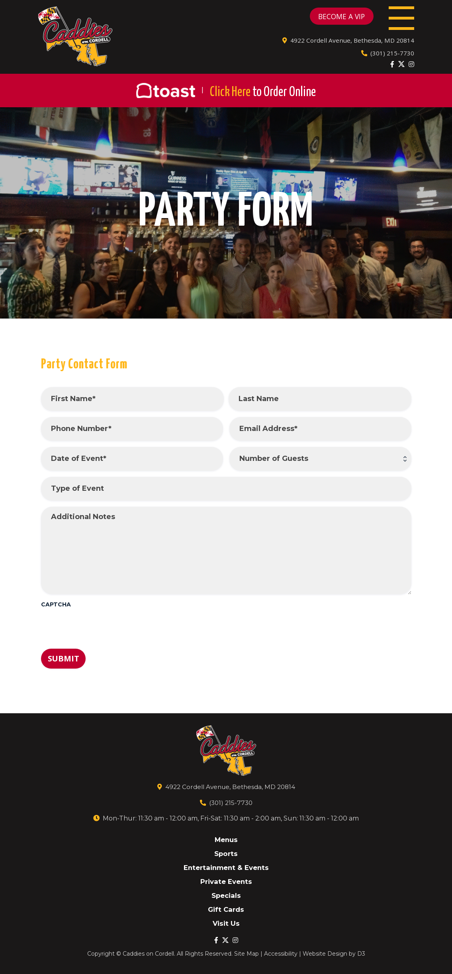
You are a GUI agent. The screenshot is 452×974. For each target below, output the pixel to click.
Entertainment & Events (226, 867)
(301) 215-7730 (387, 57)
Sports (226, 852)
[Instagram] (411, 68)
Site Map (246, 953)
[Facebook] (392, 68)
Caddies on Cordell (148, 953)
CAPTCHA (56, 609)
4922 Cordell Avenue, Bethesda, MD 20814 (347, 44)
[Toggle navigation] (398, 18)
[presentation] (101, 631)
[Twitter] (401, 68)
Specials (226, 895)
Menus (226, 838)
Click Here (263, 96)
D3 (361, 953)
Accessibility (280, 953)
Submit (63, 663)
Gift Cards (226, 909)
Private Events (226, 881)
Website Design (325, 953)
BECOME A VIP (328, 18)
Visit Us (226, 923)
